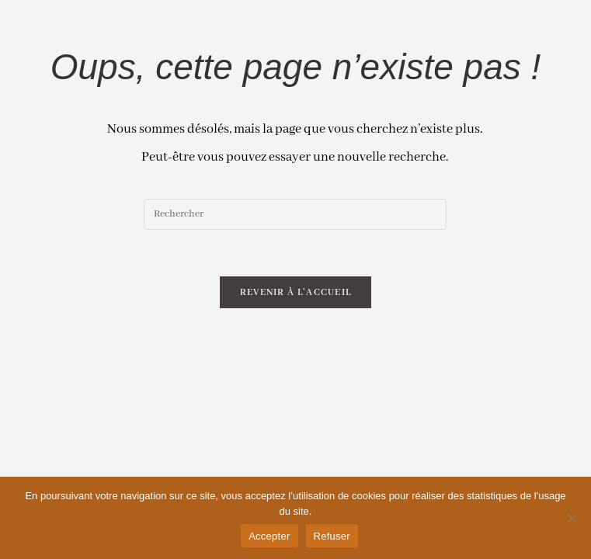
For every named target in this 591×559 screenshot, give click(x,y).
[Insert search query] (295, 214)
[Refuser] (571, 518)
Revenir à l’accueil (296, 292)
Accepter (269, 536)
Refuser (332, 536)
